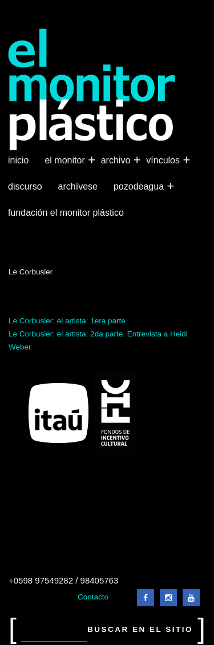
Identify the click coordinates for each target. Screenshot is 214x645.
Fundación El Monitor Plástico (66, 212)
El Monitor (66, 160)
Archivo (117, 160)
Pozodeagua (140, 186)
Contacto (93, 597)
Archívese (78, 186)
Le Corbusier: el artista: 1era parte (67, 321)
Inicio (18, 160)
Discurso (25, 186)
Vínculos (164, 160)
